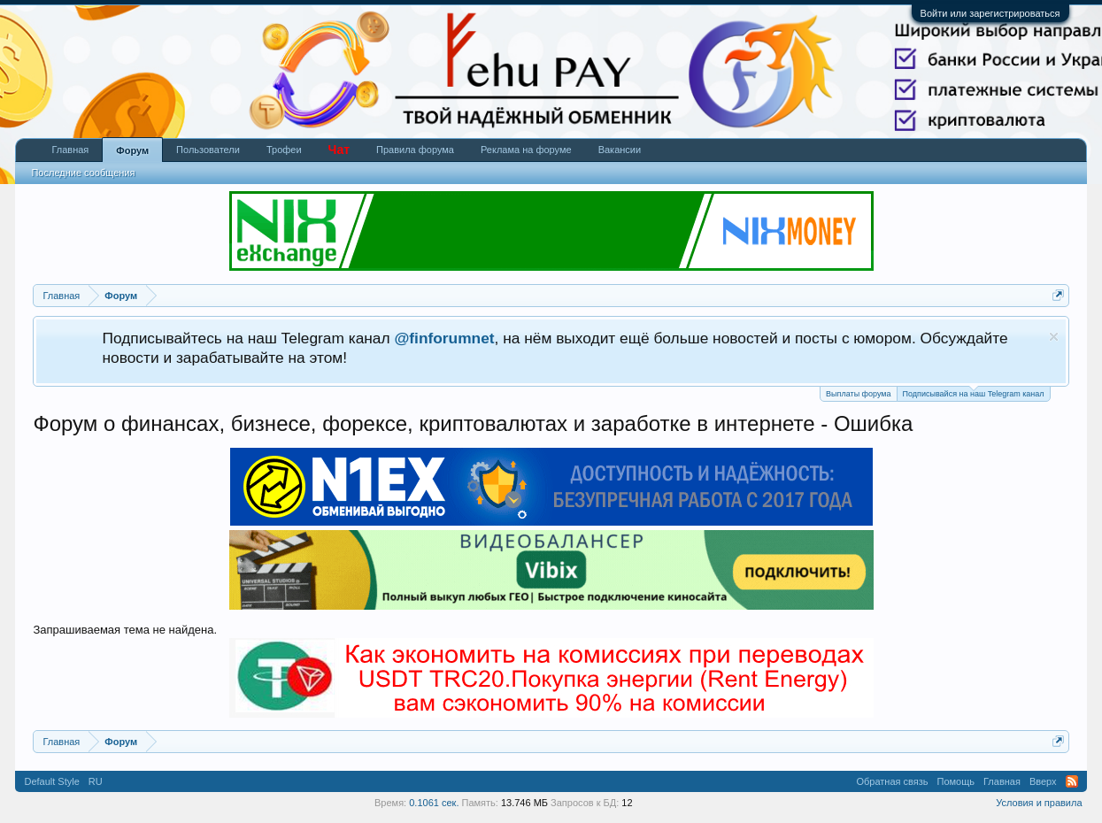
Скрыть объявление (1053, 336)
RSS (1072, 781)
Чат (339, 149)
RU (96, 781)
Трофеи (284, 149)
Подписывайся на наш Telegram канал (973, 392)
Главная (70, 149)
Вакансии (620, 149)
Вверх (1043, 781)
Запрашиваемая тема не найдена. (125, 629)
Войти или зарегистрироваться (990, 13)
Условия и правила (1039, 802)
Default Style (51, 781)
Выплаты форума (858, 393)
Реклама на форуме (526, 149)
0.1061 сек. (434, 802)
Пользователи (208, 149)
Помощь (956, 781)
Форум (132, 150)
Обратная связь (892, 781)
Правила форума (415, 149)
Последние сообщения (83, 172)
